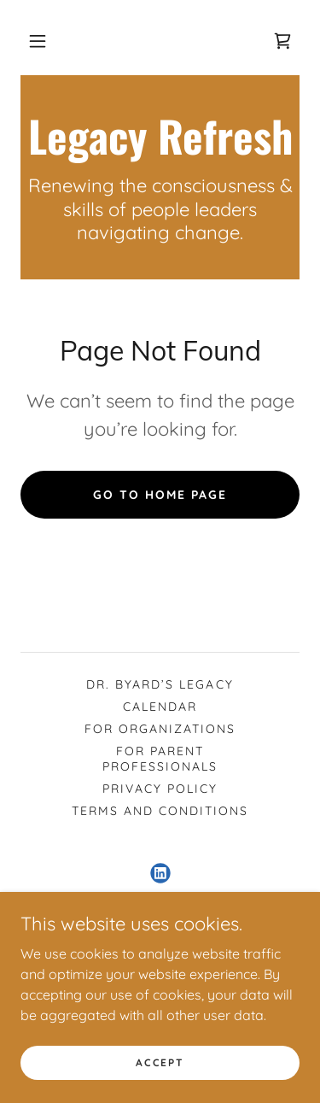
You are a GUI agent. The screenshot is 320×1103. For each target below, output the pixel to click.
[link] (282, 41)
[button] (37, 41)
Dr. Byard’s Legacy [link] (159, 684)
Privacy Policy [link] (160, 788)
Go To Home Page (160, 494)
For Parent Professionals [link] (160, 758)
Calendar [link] (160, 706)
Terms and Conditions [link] (160, 810)
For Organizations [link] (160, 728)
